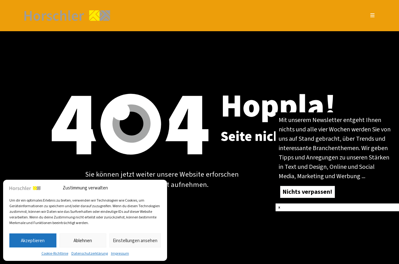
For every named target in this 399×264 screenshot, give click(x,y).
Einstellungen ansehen (135, 240)
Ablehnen (83, 240)
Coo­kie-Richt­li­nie (54, 253)
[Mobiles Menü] (372, 15)
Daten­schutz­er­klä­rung (89, 253)
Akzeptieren (33, 240)
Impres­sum (120, 253)
